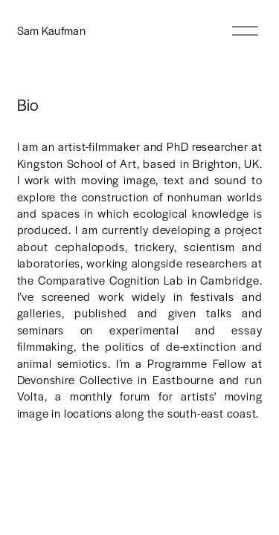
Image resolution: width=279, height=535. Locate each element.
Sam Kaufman (51, 30)
